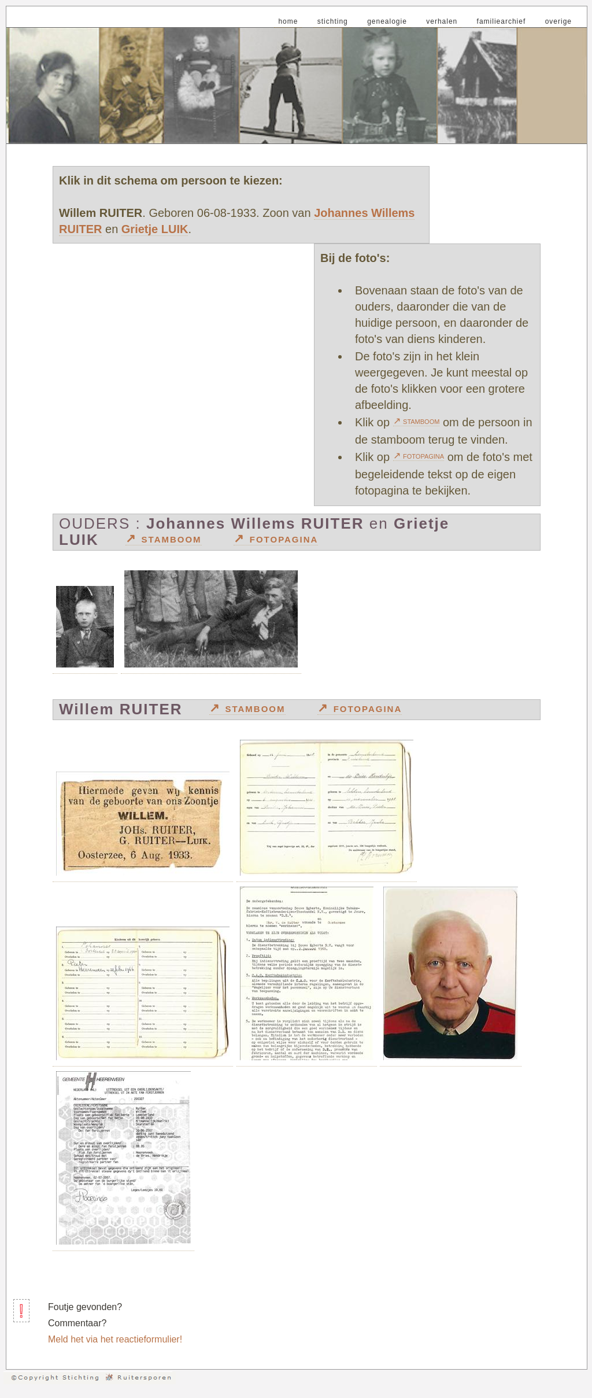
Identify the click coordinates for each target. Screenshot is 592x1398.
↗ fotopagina (419, 455)
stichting (332, 21)
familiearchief (501, 21)
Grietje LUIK (154, 229)
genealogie (387, 21)
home (288, 21)
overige (558, 21)
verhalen (441, 21)
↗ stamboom (416, 421)
